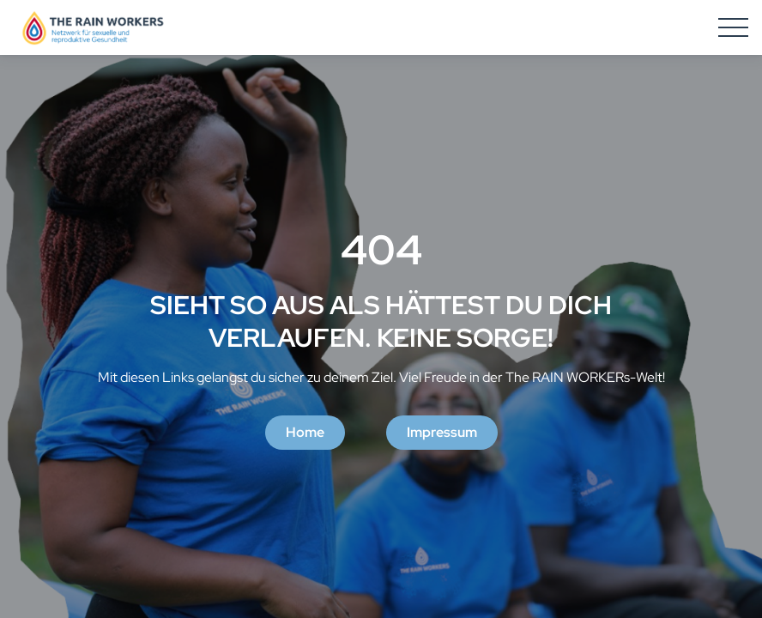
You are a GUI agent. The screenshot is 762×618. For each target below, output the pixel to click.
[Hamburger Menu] (733, 27)
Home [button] (305, 432)
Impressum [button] (442, 432)
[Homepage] (93, 27)
